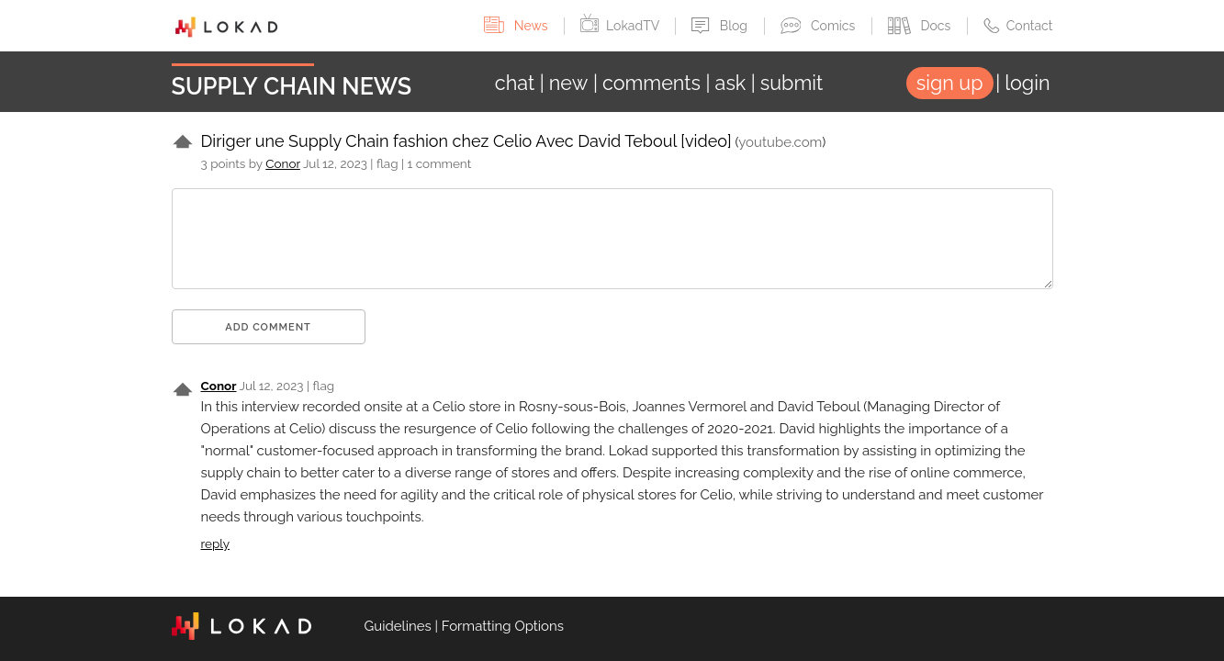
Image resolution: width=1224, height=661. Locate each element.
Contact (1018, 25)
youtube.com (780, 142)
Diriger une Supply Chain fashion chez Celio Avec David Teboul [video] (466, 141)
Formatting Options (503, 626)
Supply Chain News (292, 86)
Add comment (268, 327)
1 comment (440, 163)
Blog (720, 25)
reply (215, 543)
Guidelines (398, 626)
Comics (819, 25)
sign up (949, 83)
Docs (921, 25)
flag (387, 163)
